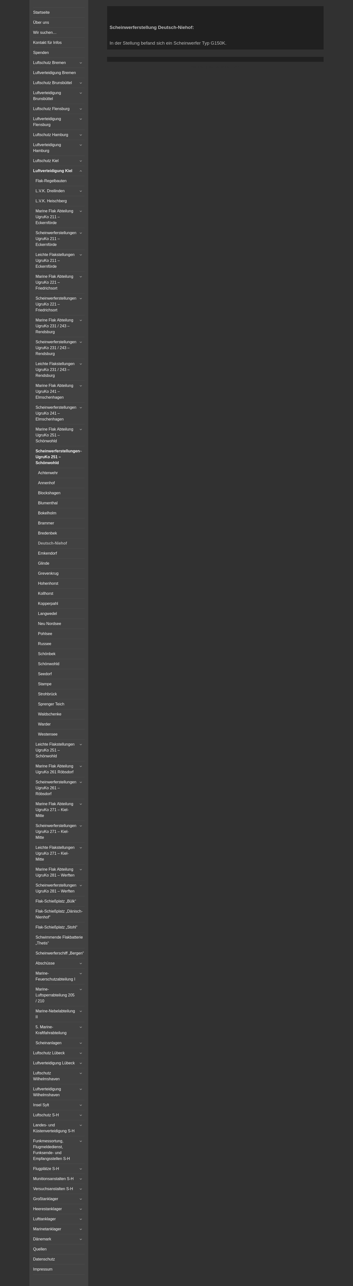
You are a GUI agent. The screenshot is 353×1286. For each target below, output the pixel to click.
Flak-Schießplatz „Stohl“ (56, 927)
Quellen (40, 1249)
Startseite (41, 12)
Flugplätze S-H (46, 1169)
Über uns (41, 22)
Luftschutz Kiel (46, 161)
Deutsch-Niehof (52, 543)
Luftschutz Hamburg (50, 135)
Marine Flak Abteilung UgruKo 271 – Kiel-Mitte (54, 810)
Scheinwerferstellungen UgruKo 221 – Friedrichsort (56, 304)
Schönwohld (48, 664)
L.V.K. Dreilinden (50, 191)
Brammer (46, 523)
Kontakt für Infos (47, 42)
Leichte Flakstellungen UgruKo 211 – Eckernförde (55, 260)
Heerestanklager (47, 1209)
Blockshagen (49, 493)
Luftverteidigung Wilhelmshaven (47, 1092)
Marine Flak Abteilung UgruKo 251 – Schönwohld (54, 435)
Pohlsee (45, 634)
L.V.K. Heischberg (51, 201)
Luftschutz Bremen (49, 63)
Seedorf (45, 674)
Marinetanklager (47, 1229)
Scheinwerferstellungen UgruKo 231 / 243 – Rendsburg (56, 348)
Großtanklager (45, 1199)
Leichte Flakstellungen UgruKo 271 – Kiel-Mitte (55, 853)
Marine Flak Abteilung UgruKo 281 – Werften (55, 872)
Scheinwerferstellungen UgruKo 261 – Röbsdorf (56, 788)
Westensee (48, 734)
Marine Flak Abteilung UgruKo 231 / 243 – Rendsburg (54, 326)
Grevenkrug (48, 573)
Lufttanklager (44, 1219)
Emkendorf (47, 553)
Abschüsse (45, 963)
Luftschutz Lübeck (49, 1053)
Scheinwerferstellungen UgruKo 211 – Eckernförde (56, 239)
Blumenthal (48, 503)
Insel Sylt (41, 1105)
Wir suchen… (45, 32)
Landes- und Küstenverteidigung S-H (54, 1128)
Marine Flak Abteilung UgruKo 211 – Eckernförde (54, 217)
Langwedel (47, 613)
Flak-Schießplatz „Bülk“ (56, 901)
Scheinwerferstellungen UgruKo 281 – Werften (56, 888)
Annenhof (46, 483)
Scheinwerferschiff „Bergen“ (60, 953)
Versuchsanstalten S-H (53, 1189)
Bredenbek (47, 533)
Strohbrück (47, 694)
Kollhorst (45, 593)
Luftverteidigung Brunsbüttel (47, 96)
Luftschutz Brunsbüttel (52, 83)
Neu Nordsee (49, 624)
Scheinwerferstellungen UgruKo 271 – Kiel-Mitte (56, 832)
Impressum (42, 1269)
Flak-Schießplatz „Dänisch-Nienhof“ (59, 914)
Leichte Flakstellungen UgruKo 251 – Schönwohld (55, 750)
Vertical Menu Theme (225, 67)
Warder (44, 724)
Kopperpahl (48, 603)
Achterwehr (48, 473)
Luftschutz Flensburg (51, 109)
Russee (44, 644)
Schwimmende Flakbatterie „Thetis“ (59, 940)
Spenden (41, 53)
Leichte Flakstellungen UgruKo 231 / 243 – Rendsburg (55, 370)
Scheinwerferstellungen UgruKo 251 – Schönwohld (58, 457)
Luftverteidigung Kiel (52, 171)
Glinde (43, 563)
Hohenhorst (48, 583)
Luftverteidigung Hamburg (47, 148)
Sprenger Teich (51, 704)
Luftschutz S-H (46, 1115)
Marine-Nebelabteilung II (55, 1014)
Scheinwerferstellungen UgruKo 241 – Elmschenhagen (56, 413)
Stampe (44, 684)
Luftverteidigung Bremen (54, 73)
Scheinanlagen (49, 1043)
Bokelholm (47, 513)
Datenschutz (44, 1259)
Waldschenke (49, 714)
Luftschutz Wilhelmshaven (46, 1076)
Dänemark (42, 1239)
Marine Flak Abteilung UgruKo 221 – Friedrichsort (54, 282)
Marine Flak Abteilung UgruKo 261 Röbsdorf (55, 769)
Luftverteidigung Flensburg (47, 122)
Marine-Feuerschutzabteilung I (55, 976)
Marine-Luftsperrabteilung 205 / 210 (55, 995)
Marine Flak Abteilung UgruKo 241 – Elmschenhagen (54, 391)
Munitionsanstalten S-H (53, 1179)
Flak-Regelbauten (51, 181)
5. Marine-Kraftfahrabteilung (51, 1030)
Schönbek (46, 654)
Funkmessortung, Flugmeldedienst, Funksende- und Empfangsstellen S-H (51, 1150)
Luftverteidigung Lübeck (54, 1063)
